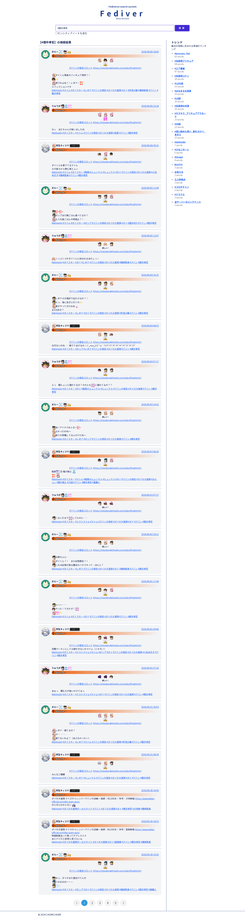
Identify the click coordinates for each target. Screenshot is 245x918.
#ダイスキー (77, 90)
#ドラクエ (180, 194)
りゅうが (62, 105)
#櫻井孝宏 (133, 132)
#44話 (178, 123)
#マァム (66, 90)
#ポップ (87, 223)
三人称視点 (180, 179)
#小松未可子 (148, 652)
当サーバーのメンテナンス (188, 201)
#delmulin (57, 90)
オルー (61, 51)
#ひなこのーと (182, 149)
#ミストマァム (82, 521)
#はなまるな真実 (183, 90)
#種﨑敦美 (143, 90)
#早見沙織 (133, 90)
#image (179, 157)
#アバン (152, 90)
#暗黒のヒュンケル (93, 172)
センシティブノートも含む (71, 33)
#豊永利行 (133, 223)
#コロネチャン (182, 186)
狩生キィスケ (66, 145)
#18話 (178, 98)
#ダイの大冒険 (114, 90)
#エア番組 (180, 68)
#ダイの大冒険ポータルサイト (77, 808)
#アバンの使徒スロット (80, 67)
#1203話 (179, 83)
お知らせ (179, 171)
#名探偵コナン (182, 75)
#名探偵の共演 (182, 105)
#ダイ (124, 90)
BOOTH (178, 164)
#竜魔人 (96, 482)
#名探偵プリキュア (184, 60)
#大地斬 (136, 808)
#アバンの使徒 (99, 90)
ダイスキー (60, 56)
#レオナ (87, 90)
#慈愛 (116, 132)
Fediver (122, 13)
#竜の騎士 (62, 482)
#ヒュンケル (109, 172)
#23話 (70, 482)
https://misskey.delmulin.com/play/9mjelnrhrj (117, 67)
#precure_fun (182, 53)
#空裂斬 (118, 841)
